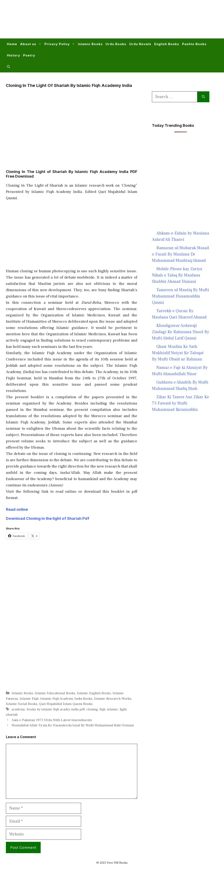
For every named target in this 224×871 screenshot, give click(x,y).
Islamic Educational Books (55, 693)
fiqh (102, 709)
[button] (8, 66)
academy (18, 709)
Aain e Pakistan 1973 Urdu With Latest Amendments (52, 720)
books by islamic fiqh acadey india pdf (56, 709)
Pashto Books (194, 44)
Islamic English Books (94, 693)
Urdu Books (116, 44)
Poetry (29, 55)
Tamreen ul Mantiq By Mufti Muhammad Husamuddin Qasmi (180, 296)
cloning (92, 709)
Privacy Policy (60, 44)
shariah (12, 714)
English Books (166, 44)
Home (12, 44)
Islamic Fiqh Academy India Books (66, 698)
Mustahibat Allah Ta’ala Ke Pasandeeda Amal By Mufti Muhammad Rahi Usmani (73, 725)
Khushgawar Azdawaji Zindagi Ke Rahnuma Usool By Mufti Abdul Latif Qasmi (180, 332)
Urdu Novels (140, 44)
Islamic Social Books (21, 704)
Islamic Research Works (112, 698)
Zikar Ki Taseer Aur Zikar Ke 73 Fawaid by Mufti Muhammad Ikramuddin (180, 403)
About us (31, 44)
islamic (112, 709)
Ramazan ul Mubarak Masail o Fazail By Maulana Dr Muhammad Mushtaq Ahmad (180, 254)
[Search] (203, 96)
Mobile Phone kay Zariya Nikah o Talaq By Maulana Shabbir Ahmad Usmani (177, 275)
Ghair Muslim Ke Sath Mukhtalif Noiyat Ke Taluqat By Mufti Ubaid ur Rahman (178, 353)
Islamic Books (90, 44)
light (123, 709)
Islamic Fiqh (29, 698)
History (13, 55)
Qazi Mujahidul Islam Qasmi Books (66, 704)
